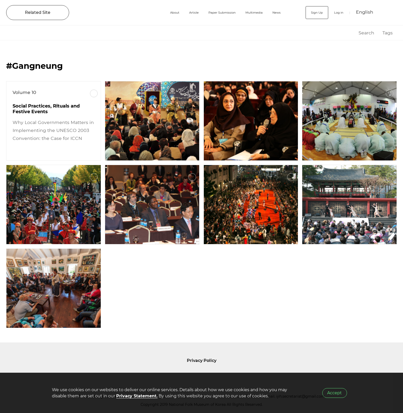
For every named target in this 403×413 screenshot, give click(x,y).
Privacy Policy (201, 360)
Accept (334, 392)
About (152, 12)
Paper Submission (209, 12)
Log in (335, 12)
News (277, 12)
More (94, 93)
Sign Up (309, 12)
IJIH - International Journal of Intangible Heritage (107, 12)
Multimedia (250, 12)
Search (366, 32)
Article (174, 12)
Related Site (37, 12)
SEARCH (388, 12)
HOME (348, 32)
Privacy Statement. (137, 395)
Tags (387, 32)
